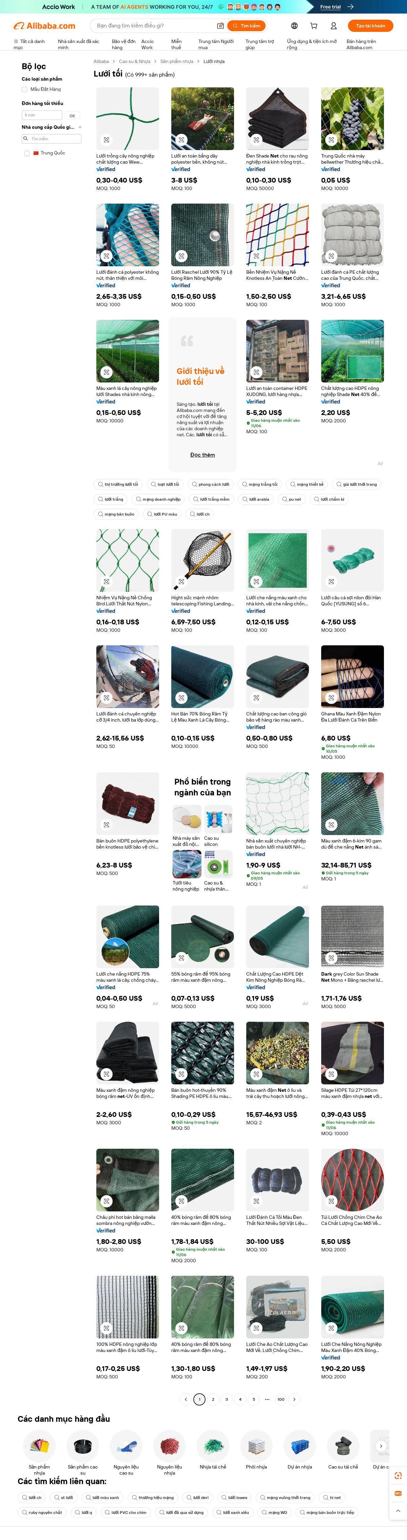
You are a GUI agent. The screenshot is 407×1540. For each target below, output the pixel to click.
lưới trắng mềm (211, 499)
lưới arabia (256, 499)
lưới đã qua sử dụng (181, 1512)
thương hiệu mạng (152, 1497)
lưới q (83, 1512)
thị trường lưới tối (118, 484)
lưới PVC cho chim (125, 1512)
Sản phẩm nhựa (176, 61)
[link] (398, 1475)
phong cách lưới (210, 484)
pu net (291, 499)
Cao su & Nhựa (134, 61)
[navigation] (51, 731)
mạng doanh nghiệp (158, 499)
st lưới (63, 1497)
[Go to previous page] (186, 1399)
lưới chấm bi (329, 499)
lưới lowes (234, 1497)
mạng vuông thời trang (285, 1497)
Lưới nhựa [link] (214, 61)
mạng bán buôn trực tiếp (327, 1512)
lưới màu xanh (102, 1497)
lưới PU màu (162, 514)
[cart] (315, 26)
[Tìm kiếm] (246, 25)
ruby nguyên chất (42, 1512)
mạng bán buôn (116, 514)
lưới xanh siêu (232, 1512)
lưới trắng (110, 499)
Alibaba (101, 61)
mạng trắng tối (259, 484)
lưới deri (198, 1497)
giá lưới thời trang (356, 484)
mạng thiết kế (307, 484)
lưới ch (199, 514)
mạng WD (274, 1512)
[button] (220, 26)
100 (281, 1399)
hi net (332, 1497)
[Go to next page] (294, 1399)
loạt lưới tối (165, 484)
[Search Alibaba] (154, 25)
